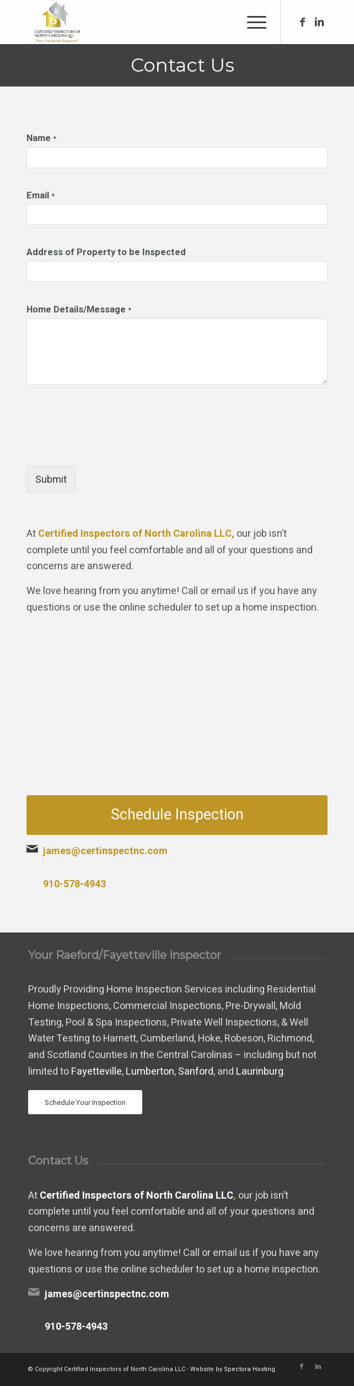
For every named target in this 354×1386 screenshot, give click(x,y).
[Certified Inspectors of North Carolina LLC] (146, 22)
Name (41, 139)
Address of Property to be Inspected (106, 253)
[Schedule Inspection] (177, 815)
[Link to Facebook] (302, 22)
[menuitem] (251, 22)
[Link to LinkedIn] (319, 22)
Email (40, 196)
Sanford (195, 1071)
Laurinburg (259, 1071)
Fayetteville (96, 1071)
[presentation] (110, 448)
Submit (51, 479)
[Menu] (251, 22)
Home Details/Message (78, 310)
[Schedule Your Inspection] (85, 1102)
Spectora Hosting (249, 1369)
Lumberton (150, 1071)
